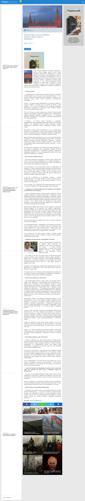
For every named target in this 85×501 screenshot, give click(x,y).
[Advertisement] (34, 60)
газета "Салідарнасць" (36, 400)
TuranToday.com (9, 2)
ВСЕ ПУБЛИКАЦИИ (7, 497)
